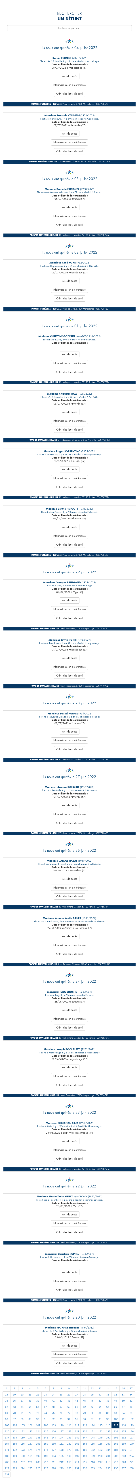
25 (61, 1394)
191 (30, 1456)
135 (124, 1431)
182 (92, 1449)
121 (15, 1431)
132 (100, 1431)
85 (131, 1413)
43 (68, 1400)
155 (15, 1443)
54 (22, 1406)
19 (14, 1394)
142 (46, 1437)
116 (108, 1425)
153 (131, 1437)
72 (29, 1413)
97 (92, 1419)
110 (61, 1425)
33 (123, 1394)
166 (100, 1443)
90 (37, 1419)
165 (92, 1443)
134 (116, 1431)
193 (46, 1456)
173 (22, 1449)
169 (124, 1443)
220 (124, 1462)
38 (29, 1400)
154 (7, 1443)
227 (46, 1468)
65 (107, 1406)
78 (76, 1413)
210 (46, 1462)
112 (77, 1425)
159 (46, 1443)
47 (99, 1400)
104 (15, 1425)
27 (76, 1394)
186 (124, 1449)
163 (77, 1443)
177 (54, 1449)
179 (69, 1449)
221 (131, 1462)
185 (116, 1449)
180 (77, 1449)
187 (131, 1449)
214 (77, 1462)
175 (38, 1449)
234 (100, 1468)
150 (108, 1437)
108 (46, 1425)
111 (69, 1425)
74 (45, 1413)
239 (7, 1474)
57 (45, 1406)
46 (92, 1400)
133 (108, 1431)
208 (30, 1462)
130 (85, 1431)
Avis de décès (69, 76)
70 (14, 1413)
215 (85, 1462)
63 (92, 1406)
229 (61, 1468)
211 (54, 1462)
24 (53, 1394)
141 (38, 1437)
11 (84, 1388)
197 (77, 1456)
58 (53, 1406)
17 (131, 1388)
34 (131, 1394)
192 (38, 1456)
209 (38, 1462)
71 (22, 1413)
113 (85, 1425)
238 (131, 1468)
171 (7, 1449)
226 (38, 1468)
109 (54, 1425)
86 (6, 1419)
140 (30, 1437)
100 (116, 1419)
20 (22, 1394)
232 (85, 1468)
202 (116, 1456)
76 (61, 1413)
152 (124, 1437)
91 (45, 1419)
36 (14, 1400)
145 (69, 1437)
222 (7, 1468)
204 (131, 1456)
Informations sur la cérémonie (69, 85)
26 (68, 1394)
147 (85, 1437)
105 (22, 1425)
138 (15, 1437)
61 (76, 1406)
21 (29, 1394)
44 (76, 1400)
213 (69, 1462)
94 (68, 1419)
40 (45, 1400)
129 (77, 1431)
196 (69, 1456)
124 (38, 1431)
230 (69, 1468)
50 (123, 1400)
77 (68, 1413)
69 (6, 1413)
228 (54, 1468)
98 (99, 1419)
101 (124, 1419)
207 (22, 1462)
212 (61, 1462)
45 (84, 1400)
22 (37, 1394)
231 (77, 1468)
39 (37, 1400)
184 (108, 1449)
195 (61, 1456)
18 (6, 1394)
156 (22, 1443)
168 (116, 1443)
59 (61, 1406)
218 (108, 1462)
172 (15, 1449)
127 (61, 1431)
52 (6, 1406)
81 (99, 1413)
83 (115, 1413)
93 (61, 1419)
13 (100, 1388)
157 (30, 1443)
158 (38, 1443)
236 (116, 1468)
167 (108, 1443)
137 (7, 1437)
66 (115, 1406)
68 (131, 1406)
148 (92, 1437)
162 (69, 1443)
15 (115, 1388)
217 (100, 1462)
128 (69, 1431)
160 (54, 1443)
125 (46, 1431)
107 (38, 1425)
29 (92, 1394)
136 (131, 1431)
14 (107, 1388)
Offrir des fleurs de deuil (69, 93)
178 (61, 1449)
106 (30, 1425)
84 (123, 1413)
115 (100, 1425)
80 (92, 1413)
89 (29, 1419)
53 (14, 1406)
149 (100, 1437)
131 (92, 1431)
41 (53, 1400)
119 (131, 1425)
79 (84, 1413)
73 (37, 1413)
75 (53, 1413)
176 (46, 1449)
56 (37, 1406)
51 (131, 1400)
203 (124, 1456)
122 (22, 1431)
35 (6, 1400)
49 (115, 1400)
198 (85, 1456)
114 (92, 1425)
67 (123, 1406)
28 (84, 1394)
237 (124, 1468)
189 (15, 1456)
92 (53, 1419)
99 (107, 1419)
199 (92, 1456)
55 (29, 1406)
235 (108, 1468)
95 (76, 1419)
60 (68, 1406)
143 (54, 1437)
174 (30, 1449)
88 (22, 1419)
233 (92, 1468)
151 (116, 1437)
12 (92, 1388)
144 (61, 1437)
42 (61, 1400)
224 (22, 1468)
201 (108, 1456)
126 (54, 1431)
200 (100, 1456)
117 (116, 1425)
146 (77, 1437)
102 (131, 1419)
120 (7, 1431)
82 (107, 1413)
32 (115, 1394)
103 (7, 1425)
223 (15, 1468)
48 (107, 1400)
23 (45, 1394)
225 (30, 1468)
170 (131, 1443)
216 (92, 1462)
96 (84, 1419)
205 (7, 1462)
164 (85, 1443)
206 (15, 1462)
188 (7, 1456)
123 (30, 1431)
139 (22, 1437)
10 (76, 1388)
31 (107, 1394)
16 (123, 1388)
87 (14, 1419)
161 (61, 1443)
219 (116, 1462)
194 (54, 1456)
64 (99, 1406)
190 (22, 1456)
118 (124, 1425)
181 (85, 1449)
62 (84, 1406)
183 (100, 1449)
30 (99, 1394)
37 (22, 1400)
